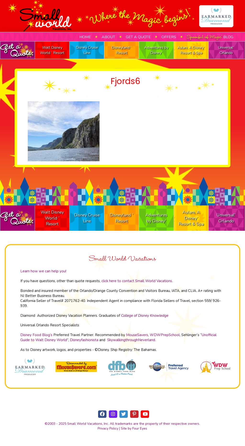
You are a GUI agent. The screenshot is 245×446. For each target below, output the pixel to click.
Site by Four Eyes (134, 428)
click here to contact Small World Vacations (136, 281)
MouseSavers (137, 335)
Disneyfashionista (84, 340)
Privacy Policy (108, 428)
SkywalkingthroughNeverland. (131, 340)
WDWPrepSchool (165, 335)
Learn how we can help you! (43, 271)
